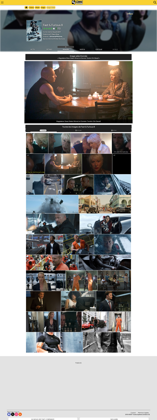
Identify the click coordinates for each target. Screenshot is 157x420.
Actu (33, 49)
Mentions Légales (143, 413)
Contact (133, 413)
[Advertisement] (78, 384)
